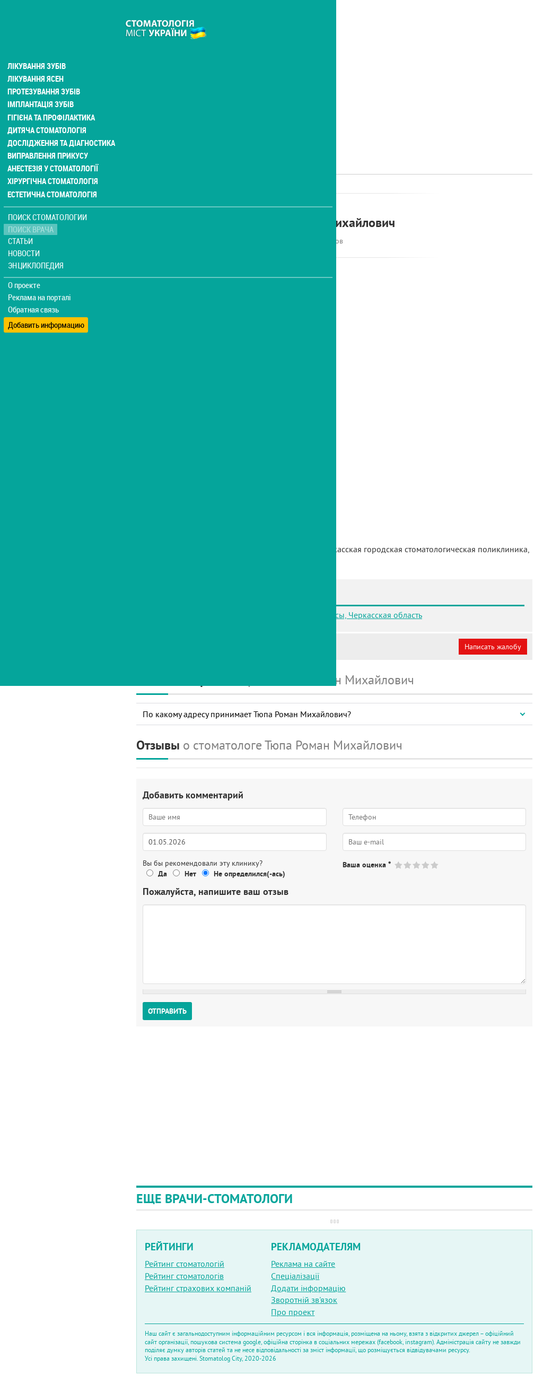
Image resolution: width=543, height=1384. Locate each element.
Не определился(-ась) (249, 873)
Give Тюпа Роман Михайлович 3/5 (417, 865)
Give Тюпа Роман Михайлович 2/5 (408, 865)
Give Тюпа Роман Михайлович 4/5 (426, 865)
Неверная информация (281, 646)
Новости (25, 231)
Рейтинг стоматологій (184, 1263)
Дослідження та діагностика (59, 121)
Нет (190, 873)
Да (162, 873)
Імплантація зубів (40, 83)
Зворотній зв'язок (304, 1299)
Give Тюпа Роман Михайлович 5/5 (435, 865)
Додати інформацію (308, 1288)
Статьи (21, 219)
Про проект (292, 1312)
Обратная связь (34, 287)
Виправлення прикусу (47, 133)
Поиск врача (32, 207)
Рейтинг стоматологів (184, 1275)
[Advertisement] (334, 74)
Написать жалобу (493, 646)
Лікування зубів (37, 44)
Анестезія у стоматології (51, 146)
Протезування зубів (43, 70)
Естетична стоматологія (51, 172)
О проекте (25, 262)
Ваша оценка (367, 864)
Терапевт (271, 204)
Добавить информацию (46, 299)
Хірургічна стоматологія (52, 159)
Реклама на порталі (40, 275)
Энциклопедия (36, 243)
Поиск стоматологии (47, 194)
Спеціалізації (295, 1275)
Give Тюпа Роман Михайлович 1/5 (399, 865)
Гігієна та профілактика (51, 95)
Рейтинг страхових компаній (198, 1288)
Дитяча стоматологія (45, 108)
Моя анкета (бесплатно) (186, 646)
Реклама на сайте (303, 1263)
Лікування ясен (35, 57)
